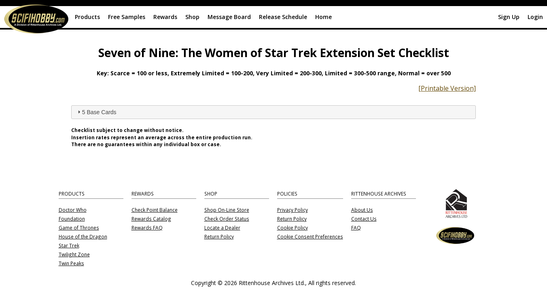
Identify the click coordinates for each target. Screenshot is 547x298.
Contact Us (364, 219)
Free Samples (126, 17)
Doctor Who (73, 210)
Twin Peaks (71, 263)
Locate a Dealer (222, 228)
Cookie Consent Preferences (310, 236)
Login (535, 17)
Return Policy (219, 236)
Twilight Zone (74, 254)
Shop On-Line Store (226, 210)
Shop (192, 17)
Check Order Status (226, 219)
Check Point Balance (154, 210)
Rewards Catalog (151, 219)
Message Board (229, 17)
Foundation (72, 219)
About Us (362, 210)
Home (323, 17)
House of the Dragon (83, 236)
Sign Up (508, 17)
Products (87, 17)
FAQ (356, 228)
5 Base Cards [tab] (96, 112)
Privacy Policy (292, 210)
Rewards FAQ (147, 228)
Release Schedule (283, 17)
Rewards (165, 17)
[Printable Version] (447, 88)
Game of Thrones (79, 228)
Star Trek (69, 245)
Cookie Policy (292, 228)
